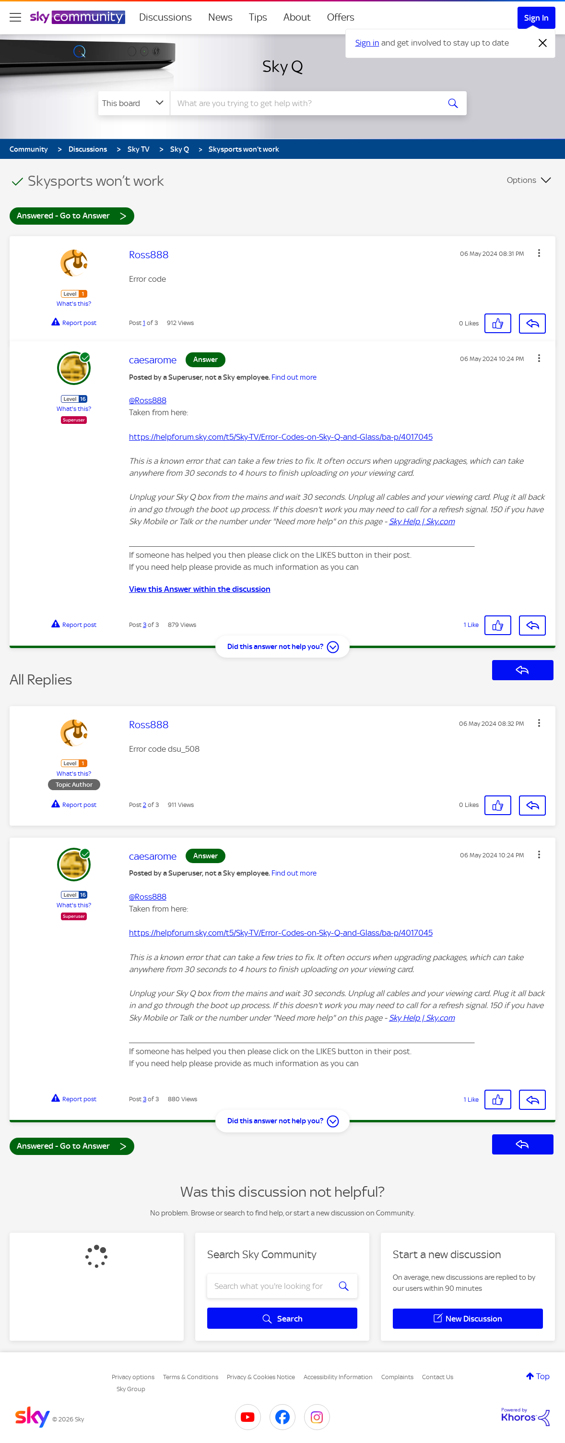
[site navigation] (15, 17)
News (220, 17)
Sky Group (131, 1389)
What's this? (74, 303)
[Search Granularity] (134, 103)
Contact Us (437, 1377)
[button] (539, 253)
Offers (340, 17)
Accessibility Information (338, 1377)
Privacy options (133, 1377)
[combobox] (303, 103)
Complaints (397, 1377)
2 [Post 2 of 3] (144, 804)
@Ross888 (147, 400)
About (297, 17)
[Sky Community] (77, 17)
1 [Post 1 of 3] (144, 322)
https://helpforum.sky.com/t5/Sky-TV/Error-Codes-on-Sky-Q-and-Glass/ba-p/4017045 (281, 437)
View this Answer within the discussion (200, 589)
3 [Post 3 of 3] (144, 624)
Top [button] (543, 1376)
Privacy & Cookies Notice (261, 1377)
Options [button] (521, 180)
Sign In (536, 18)
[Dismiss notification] (543, 43)
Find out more (294, 377)
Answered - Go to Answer (72, 215)
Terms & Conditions (190, 1377)
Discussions (165, 17)
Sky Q (282, 66)
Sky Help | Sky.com (422, 521)
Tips (258, 17)
